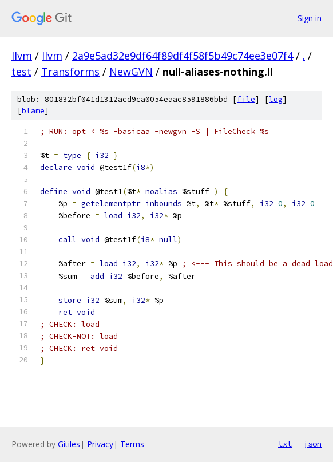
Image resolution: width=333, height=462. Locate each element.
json (312, 444)
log (276, 99)
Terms (132, 444)
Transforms (70, 71)
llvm (21, 55)
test (21, 71)
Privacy (100, 444)
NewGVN (131, 71)
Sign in (310, 18)
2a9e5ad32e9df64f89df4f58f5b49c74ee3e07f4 (182, 55)
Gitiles (69, 444)
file (246, 99)
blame (33, 111)
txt (285, 444)
